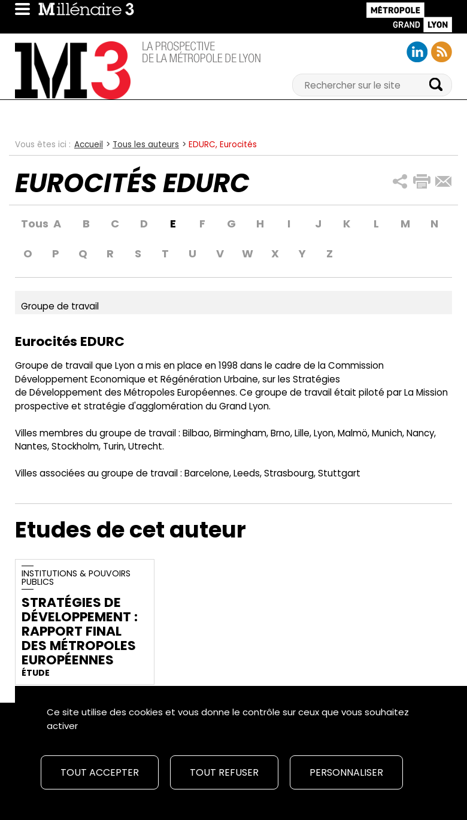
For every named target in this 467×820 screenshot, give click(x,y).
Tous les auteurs (146, 144)
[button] (400, 181)
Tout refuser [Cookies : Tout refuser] (224, 772)
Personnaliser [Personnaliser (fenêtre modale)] (346, 772)
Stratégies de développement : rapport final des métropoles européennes (80, 631)
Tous (28, 224)
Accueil (88, 144)
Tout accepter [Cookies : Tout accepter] (99, 772)
